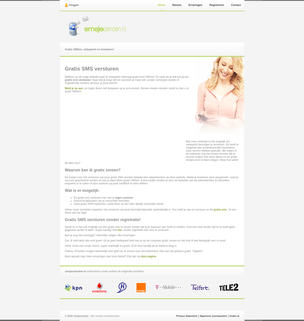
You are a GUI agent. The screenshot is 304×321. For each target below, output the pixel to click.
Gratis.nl (234, 316)
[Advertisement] (125, 126)
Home (161, 5)
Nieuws (176, 5)
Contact (236, 5)
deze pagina (148, 256)
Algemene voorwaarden (213, 316)
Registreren (216, 5)
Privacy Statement (186, 316)
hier (119, 230)
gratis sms (220, 209)
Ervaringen (195, 5)
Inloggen (74, 5)
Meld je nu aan (74, 88)
